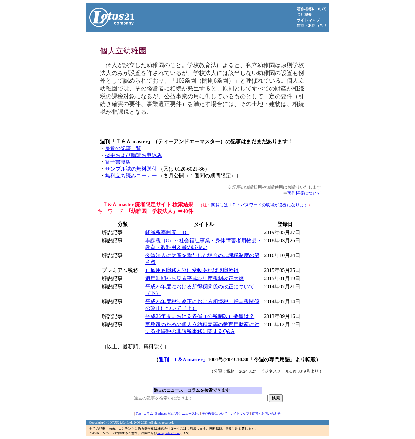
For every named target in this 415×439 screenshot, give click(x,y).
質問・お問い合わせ (266, 413)
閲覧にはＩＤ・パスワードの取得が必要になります (259, 204)
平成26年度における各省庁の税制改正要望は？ (199, 316)
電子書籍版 (118, 162)
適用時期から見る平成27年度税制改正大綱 (194, 278)
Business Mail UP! (167, 413)
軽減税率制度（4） (167, 232)
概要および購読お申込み (133, 155)
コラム (148, 413)
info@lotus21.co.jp (169, 433)
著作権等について (304, 193)
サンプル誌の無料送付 (131, 169)
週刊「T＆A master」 (183, 359)
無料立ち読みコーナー (131, 175)
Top (138, 413)
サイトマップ (239, 413)
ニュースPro (190, 413)
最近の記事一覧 (123, 148)
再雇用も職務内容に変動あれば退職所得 (192, 270)
